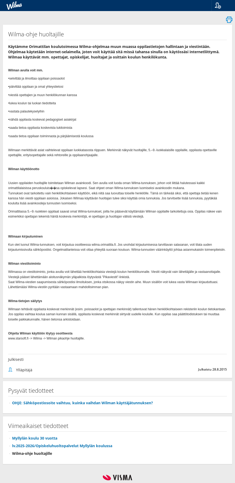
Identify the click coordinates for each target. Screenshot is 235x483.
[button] (221, 5)
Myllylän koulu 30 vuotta (34, 438)
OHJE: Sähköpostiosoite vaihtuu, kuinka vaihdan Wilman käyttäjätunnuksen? (82, 402)
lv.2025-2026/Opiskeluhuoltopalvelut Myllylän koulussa (62, 445)
